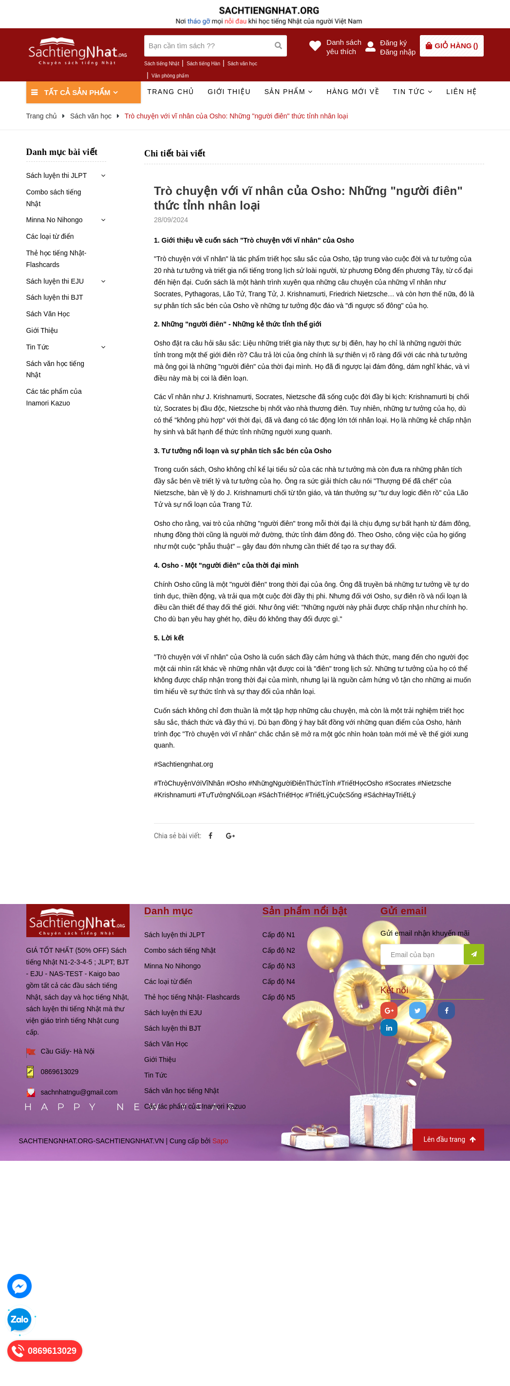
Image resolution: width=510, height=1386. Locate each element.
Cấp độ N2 (279, 950)
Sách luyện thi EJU (55, 281)
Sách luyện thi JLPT (56, 175)
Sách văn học (242, 63)
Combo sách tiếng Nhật (53, 198)
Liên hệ (461, 92)
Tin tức (413, 92)
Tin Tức (37, 347)
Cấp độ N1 (279, 935)
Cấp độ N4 (279, 981)
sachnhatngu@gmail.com (79, 1092)
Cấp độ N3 (279, 966)
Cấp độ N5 (279, 997)
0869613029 (60, 1072)
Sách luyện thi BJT (54, 297)
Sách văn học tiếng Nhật (55, 369)
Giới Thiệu (42, 330)
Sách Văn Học (48, 314)
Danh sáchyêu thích (343, 47)
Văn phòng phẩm (170, 75)
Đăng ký (393, 42)
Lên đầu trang (449, 1140)
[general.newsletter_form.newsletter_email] (432, 954)
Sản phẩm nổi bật (305, 910)
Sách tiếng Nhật (161, 63)
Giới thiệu (229, 92)
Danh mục (168, 910)
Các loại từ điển (50, 236)
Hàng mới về (352, 92)
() (456, 45)
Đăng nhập (398, 52)
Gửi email (403, 910)
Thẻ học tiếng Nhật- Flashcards (56, 259)
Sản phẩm (288, 92)
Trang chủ (170, 92)
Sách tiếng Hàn (203, 63)
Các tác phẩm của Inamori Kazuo (54, 397)
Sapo (220, 1141)
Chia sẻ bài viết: (177, 836)
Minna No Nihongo (54, 220)
